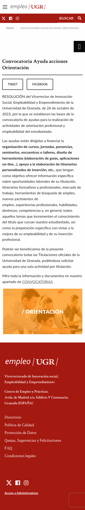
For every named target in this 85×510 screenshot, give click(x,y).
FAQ (8, 448)
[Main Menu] (5, 7)
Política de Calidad (19, 425)
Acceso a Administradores (21, 493)
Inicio (10, 28)
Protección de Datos (20, 432)
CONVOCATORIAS (37, 281)
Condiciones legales (20, 455)
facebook (40, 84)
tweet (12, 84)
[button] (3, 18)
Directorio (13, 417)
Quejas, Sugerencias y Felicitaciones (33, 440)
